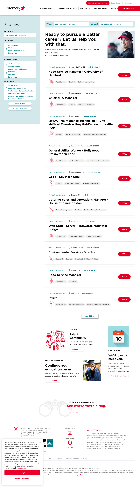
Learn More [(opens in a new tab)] (52, 381)
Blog (113, 8)
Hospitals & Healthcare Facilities (19, 96)
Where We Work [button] (68, 8)
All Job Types (12, 45)
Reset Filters (20, 103)
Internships (11, 53)
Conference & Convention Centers (20, 91)
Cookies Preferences (22, 478)
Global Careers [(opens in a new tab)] (116, 3)
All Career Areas (13, 64)
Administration (13, 66)
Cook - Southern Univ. (64, 176)
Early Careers (12, 77)
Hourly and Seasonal (15, 50)
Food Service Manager (65, 275)
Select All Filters (20, 108)
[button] (125, 8)
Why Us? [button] (85, 8)
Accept (22, 473)
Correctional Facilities (15, 93)
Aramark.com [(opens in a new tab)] (128, 3)
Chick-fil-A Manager (63, 98)
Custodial (10, 74)
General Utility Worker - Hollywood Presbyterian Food (74, 152)
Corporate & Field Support (17, 69)
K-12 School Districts (15, 99)
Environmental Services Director (72, 252)
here (81, 475)
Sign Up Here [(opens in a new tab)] (77, 349)
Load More (90, 316)
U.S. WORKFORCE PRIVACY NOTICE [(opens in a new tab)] (77, 459)
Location (8, 31)
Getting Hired (100, 8)
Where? (94, 24)
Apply (124, 75)
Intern (53, 297)
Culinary (10, 72)
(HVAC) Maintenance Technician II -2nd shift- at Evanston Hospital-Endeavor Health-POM (81, 124)
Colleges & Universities (16, 88)
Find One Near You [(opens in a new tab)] (118, 376)
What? (49, 24)
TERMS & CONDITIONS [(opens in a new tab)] (56, 459)
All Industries (12, 86)
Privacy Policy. (21, 468)
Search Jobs (75, 413)
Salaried (10, 48)
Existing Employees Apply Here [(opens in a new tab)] (98, 3)
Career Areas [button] (47, 8)
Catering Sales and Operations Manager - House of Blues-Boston (78, 201)
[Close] (40, 442)
